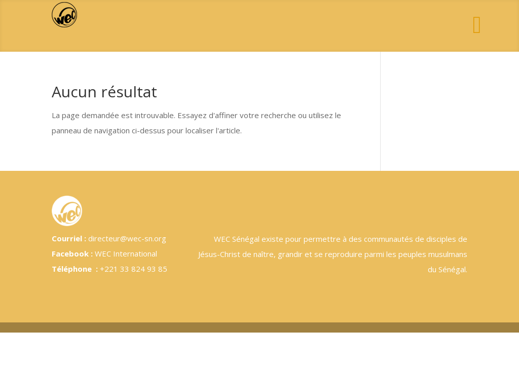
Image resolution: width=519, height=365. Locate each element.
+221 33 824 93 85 (133, 269)
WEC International (126, 253)
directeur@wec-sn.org (127, 238)
